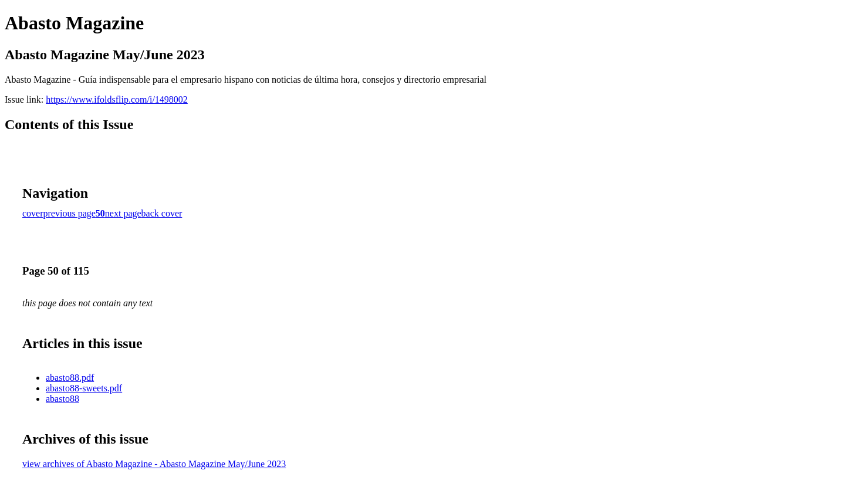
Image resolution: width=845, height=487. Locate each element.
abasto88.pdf (70, 378)
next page (123, 213)
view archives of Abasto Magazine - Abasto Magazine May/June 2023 (154, 464)
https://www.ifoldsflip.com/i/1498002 (117, 99)
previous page (69, 213)
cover (32, 213)
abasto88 (62, 399)
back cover (161, 213)
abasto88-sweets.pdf (84, 388)
